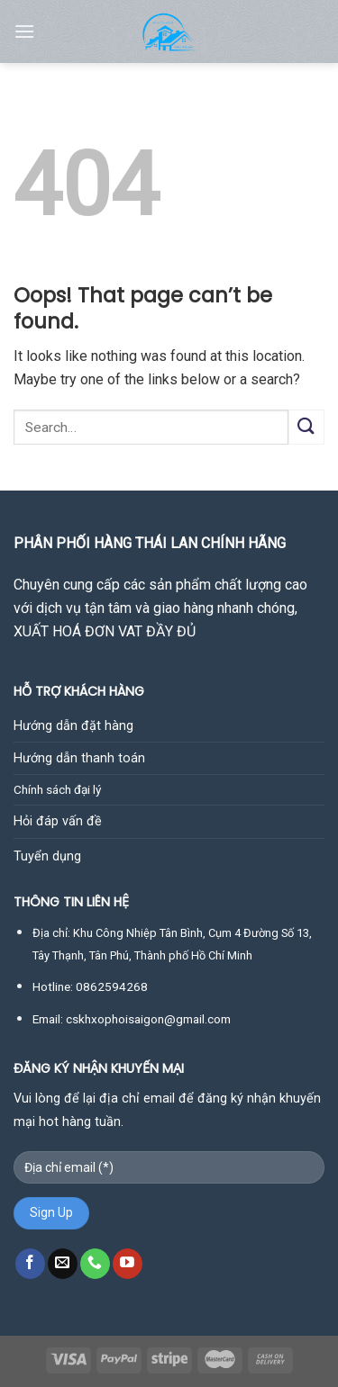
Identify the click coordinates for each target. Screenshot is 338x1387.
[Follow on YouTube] (127, 1263)
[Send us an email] (63, 1263)
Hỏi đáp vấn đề (58, 821)
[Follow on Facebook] (30, 1263)
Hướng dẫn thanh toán (79, 758)
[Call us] (95, 1263)
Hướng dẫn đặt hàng (73, 726)
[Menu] (24, 31)
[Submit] (306, 427)
